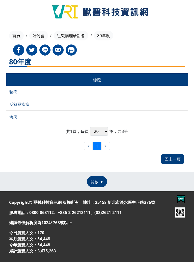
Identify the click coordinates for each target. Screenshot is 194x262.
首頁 (16, 35)
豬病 (13, 92)
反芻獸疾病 (19, 104)
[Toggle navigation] (13, 13)
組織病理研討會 (71, 35)
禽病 (13, 117)
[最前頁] (88, 146)
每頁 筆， (99, 131)
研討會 (39, 35)
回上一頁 (172, 159)
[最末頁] (105, 146)
